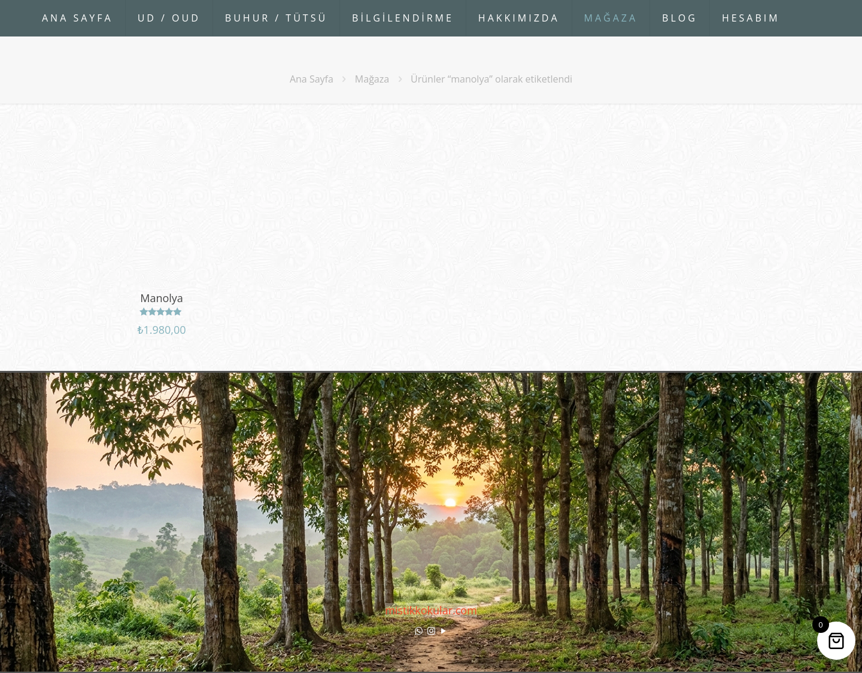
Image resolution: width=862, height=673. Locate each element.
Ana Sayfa (311, 79)
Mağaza (372, 79)
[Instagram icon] (431, 631)
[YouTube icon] (443, 631)
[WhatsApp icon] (418, 631)
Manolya (161, 298)
